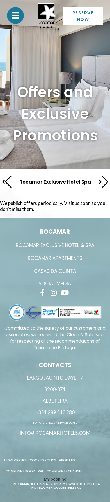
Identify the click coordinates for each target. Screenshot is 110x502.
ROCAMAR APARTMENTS (55, 258)
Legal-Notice (15, 460)
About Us (67, 460)
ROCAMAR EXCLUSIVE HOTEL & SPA (55, 245)
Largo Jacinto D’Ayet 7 (55, 378)
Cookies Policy (43, 460)
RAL (41, 471)
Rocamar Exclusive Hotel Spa (55, 182)
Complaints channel (64, 471)
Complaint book (20, 471)
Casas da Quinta (55, 271)
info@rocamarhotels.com (55, 433)
